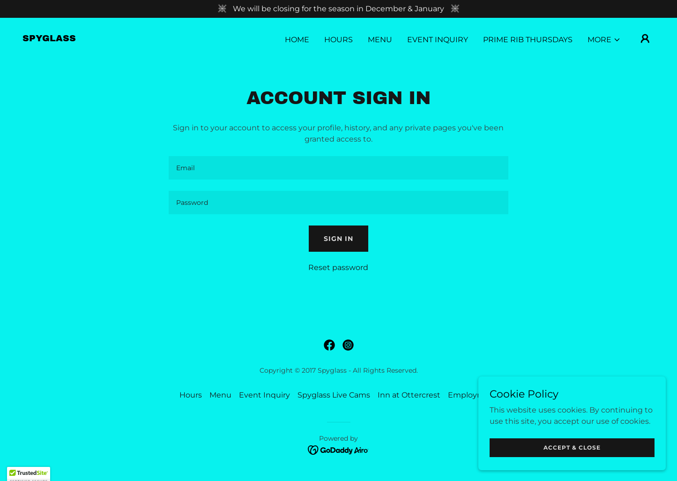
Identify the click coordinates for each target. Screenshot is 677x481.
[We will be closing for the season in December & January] (338, 9)
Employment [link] (473, 395)
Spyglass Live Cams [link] (334, 395)
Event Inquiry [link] (437, 39)
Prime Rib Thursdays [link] (528, 39)
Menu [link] (380, 39)
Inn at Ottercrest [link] (409, 395)
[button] (604, 39)
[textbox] (338, 168)
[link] (49, 38)
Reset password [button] (338, 267)
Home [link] (297, 39)
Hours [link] (338, 39)
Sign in (338, 238)
